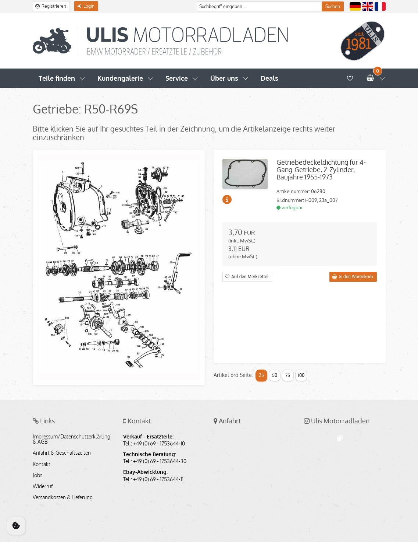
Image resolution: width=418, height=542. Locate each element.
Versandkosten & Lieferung (63, 497)
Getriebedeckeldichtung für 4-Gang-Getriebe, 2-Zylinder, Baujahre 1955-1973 (321, 169)
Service (176, 78)
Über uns (224, 78)
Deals (269, 78)
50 (274, 375)
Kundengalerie (120, 78)
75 (287, 375)
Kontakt (41, 464)
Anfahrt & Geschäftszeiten (62, 453)
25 (261, 375)
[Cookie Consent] (16, 526)
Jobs (37, 475)
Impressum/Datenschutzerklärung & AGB (71, 439)
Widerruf (43, 486)
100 (301, 375)
